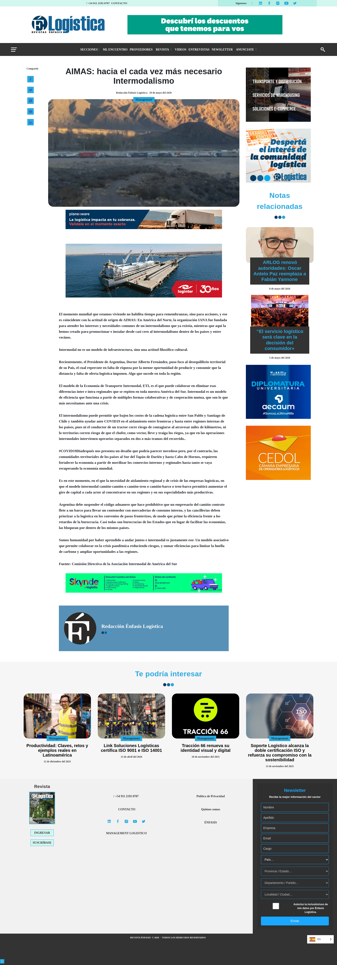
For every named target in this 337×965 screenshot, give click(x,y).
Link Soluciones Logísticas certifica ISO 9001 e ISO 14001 (131, 748)
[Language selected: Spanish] (320, 939)
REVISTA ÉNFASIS (140, 937)
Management (57, 738)
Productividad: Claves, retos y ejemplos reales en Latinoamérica (57, 750)
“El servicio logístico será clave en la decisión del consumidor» (280, 340)
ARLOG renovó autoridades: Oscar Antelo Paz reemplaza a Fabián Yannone (279, 271)
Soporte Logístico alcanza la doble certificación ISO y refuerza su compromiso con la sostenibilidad (280, 752)
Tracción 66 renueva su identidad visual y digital (205, 748)
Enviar (295, 921)
